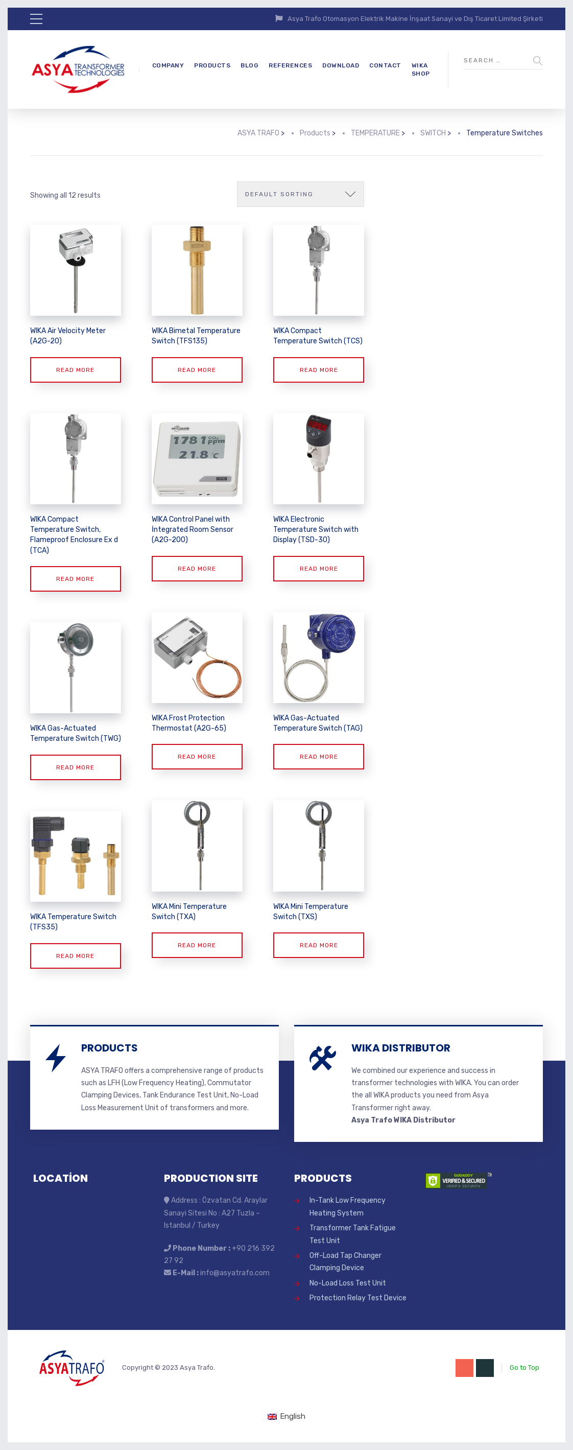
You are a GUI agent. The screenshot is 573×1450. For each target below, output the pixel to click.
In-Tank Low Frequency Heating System (347, 1206)
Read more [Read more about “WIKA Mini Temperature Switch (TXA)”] (197, 945)
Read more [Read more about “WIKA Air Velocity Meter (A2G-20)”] (75, 369)
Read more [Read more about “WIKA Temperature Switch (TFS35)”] (75, 956)
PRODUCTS (212, 65)
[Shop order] (300, 194)
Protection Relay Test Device (358, 1298)
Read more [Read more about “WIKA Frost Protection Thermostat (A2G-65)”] (197, 756)
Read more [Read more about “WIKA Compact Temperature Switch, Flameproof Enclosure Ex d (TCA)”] (75, 578)
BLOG (249, 65)
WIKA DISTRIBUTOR (400, 1048)
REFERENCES (290, 65)
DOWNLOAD (340, 65)
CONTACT (385, 65)
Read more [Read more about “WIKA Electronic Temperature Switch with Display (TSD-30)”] (319, 568)
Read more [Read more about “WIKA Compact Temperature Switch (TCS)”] (319, 369)
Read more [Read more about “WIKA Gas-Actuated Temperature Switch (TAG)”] (319, 756)
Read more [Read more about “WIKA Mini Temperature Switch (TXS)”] (319, 945)
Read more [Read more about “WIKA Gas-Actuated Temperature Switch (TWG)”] (75, 767)
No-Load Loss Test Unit (347, 1283)
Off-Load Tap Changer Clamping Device (345, 1261)
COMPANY (168, 65)
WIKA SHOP (421, 70)
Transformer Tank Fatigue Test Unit (352, 1234)
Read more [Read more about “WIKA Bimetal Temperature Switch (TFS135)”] (197, 369)
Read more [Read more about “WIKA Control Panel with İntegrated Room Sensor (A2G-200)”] (197, 568)
